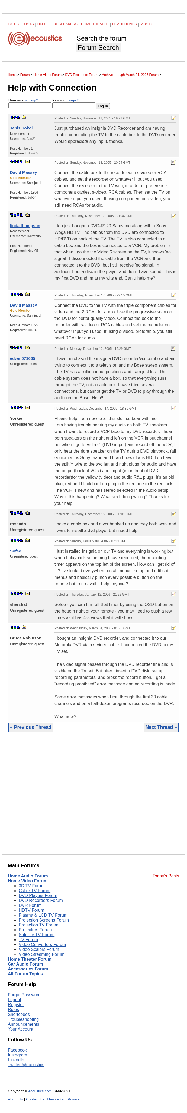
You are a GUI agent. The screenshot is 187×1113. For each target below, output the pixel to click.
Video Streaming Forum (42, 954)
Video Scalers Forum (39, 949)
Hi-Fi (41, 24)
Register (16, 1004)
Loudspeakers (63, 24)
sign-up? (31, 100)
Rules (13, 1009)
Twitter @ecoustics (26, 1064)
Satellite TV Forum (36, 934)
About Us (15, 1099)
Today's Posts (166, 876)
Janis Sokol (21, 128)
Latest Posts (21, 24)
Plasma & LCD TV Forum (43, 915)
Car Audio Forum (25, 964)
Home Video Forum (27, 881)
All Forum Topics (25, 974)
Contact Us (35, 1099)
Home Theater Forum (29, 959)
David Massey (23, 172)
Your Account (20, 1029)
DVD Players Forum (38, 895)
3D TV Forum (32, 885)
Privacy (74, 1099)
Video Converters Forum (42, 944)
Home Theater (95, 24)
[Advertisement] (93, 797)
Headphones (124, 24)
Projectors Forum (35, 929)
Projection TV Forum (38, 925)
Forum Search (98, 47)
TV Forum (28, 939)
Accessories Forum (28, 969)
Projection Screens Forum (44, 920)
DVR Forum (30, 905)
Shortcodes (19, 1014)
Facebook (17, 1050)
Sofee (15, 551)
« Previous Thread (30, 727)
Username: (29, 103)
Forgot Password (24, 995)
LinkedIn (16, 1060)
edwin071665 (22, 358)
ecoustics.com (40, 1091)
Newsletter (56, 1099)
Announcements (23, 1024)
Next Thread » (161, 727)
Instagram (17, 1055)
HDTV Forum (31, 910)
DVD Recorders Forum (41, 900)
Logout (14, 999)
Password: (73, 103)
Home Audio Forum (28, 876)
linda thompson (25, 225)
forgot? (73, 100)
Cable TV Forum (34, 890)
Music (146, 24)
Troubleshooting (23, 1019)
